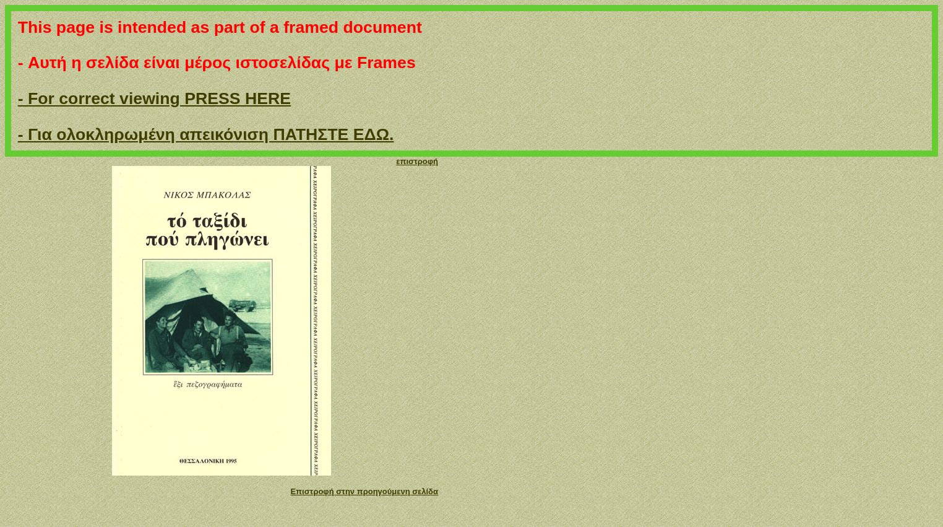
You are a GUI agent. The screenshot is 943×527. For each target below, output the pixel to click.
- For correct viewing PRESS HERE (154, 98)
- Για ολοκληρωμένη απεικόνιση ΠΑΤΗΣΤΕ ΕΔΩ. (206, 134)
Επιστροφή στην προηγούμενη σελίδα (364, 491)
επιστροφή (417, 161)
